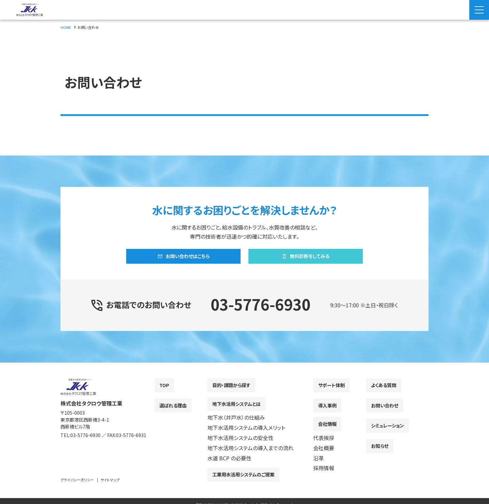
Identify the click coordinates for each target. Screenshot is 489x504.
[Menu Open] (479, 10)
